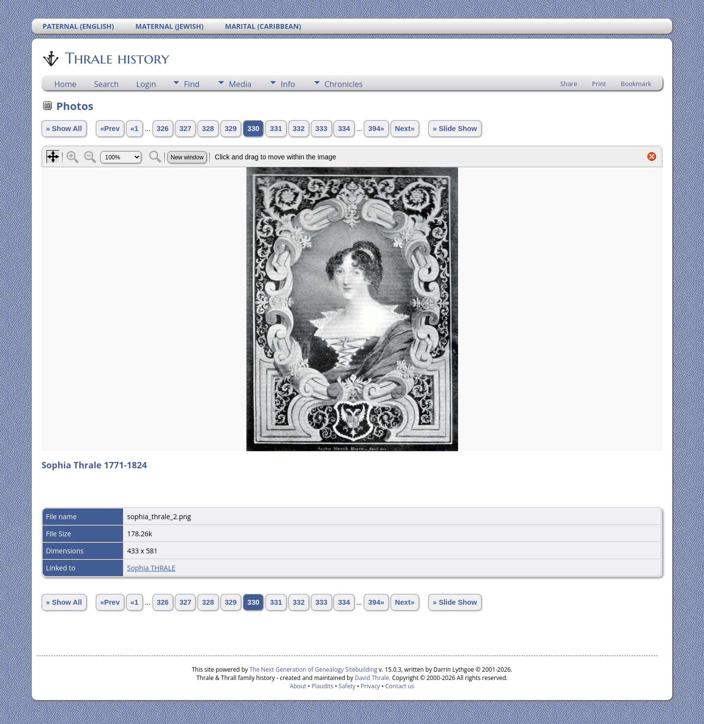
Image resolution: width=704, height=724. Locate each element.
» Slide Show (455, 128)
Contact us (399, 686)
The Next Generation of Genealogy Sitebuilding (313, 669)
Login (146, 84)
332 (299, 128)
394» (376, 128)
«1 (134, 128)
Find (191, 84)
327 (185, 128)
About (298, 686)
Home (65, 84)
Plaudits (322, 686)
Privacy (370, 686)
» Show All (64, 128)
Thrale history (116, 58)
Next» (405, 128)
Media (240, 84)
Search (106, 84)
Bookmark (636, 83)
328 (208, 128)
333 (321, 128)
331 (276, 128)
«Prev (110, 128)
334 (344, 128)
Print (599, 83)
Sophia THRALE (151, 567)
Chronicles (344, 84)
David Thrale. (371, 678)
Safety (347, 686)
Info (288, 84)
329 (231, 128)
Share (568, 83)
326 (163, 128)
